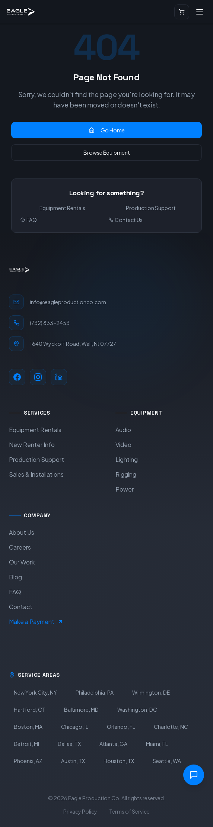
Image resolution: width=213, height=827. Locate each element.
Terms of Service (129, 811)
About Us (21, 532)
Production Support (151, 208)
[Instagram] (38, 377)
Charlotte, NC (171, 726)
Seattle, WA (167, 760)
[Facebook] (17, 377)
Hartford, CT (29, 709)
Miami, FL (157, 743)
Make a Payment (36, 621)
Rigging (125, 474)
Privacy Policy (80, 811)
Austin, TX (73, 760)
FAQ (28, 219)
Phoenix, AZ (28, 760)
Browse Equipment (106, 152)
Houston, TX (119, 760)
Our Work (22, 562)
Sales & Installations (36, 474)
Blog (15, 577)
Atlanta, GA (113, 743)
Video (123, 444)
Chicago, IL (74, 726)
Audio (123, 430)
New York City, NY (35, 692)
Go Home (107, 130)
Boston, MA (28, 726)
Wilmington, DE (151, 692)
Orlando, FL (121, 726)
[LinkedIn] (59, 377)
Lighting (126, 459)
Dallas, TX (69, 743)
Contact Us (126, 219)
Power (124, 489)
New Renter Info (32, 444)
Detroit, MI (26, 743)
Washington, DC (137, 709)
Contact (20, 607)
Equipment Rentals (62, 208)
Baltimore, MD (81, 709)
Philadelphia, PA (95, 692)
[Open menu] (199, 11)
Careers (20, 547)
